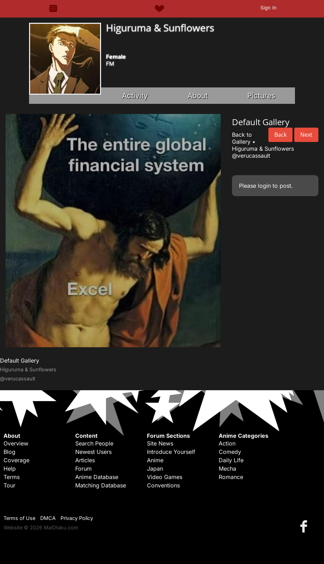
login (264, 185)
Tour (9, 485)
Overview (15, 443)
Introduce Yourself (171, 451)
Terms (11, 476)
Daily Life (231, 460)
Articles (85, 460)
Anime (155, 460)
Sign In (268, 7)
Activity (135, 95)
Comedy (230, 451)
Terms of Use (19, 518)
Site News (160, 443)
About (198, 95)
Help (9, 468)
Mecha (227, 468)
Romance (231, 476)
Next (306, 134)
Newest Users (93, 451)
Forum (83, 468)
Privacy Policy (77, 518)
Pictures (261, 95)
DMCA (48, 518)
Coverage (16, 460)
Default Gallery (19, 360)
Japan (155, 468)
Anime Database (96, 476)
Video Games (164, 476)
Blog (9, 451)
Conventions (163, 485)
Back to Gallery (242, 138)
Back (280, 134)
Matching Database (100, 485)
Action (227, 443)
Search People (94, 443)
